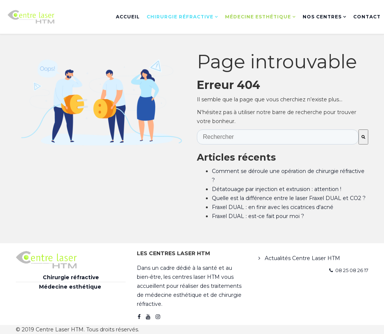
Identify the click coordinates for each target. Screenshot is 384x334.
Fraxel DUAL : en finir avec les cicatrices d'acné (272, 207)
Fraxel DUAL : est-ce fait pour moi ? (258, 216)
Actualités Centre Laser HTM (301, 258)
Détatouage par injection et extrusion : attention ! (276, 189)
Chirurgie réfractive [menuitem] (180, 17)
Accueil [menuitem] (128, 17)
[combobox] (277, 136)
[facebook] (139, 316)
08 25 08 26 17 (351, 270)
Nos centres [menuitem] (322, 17)
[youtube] (148, 316)
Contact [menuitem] (367, 17)
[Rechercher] (363, 136)
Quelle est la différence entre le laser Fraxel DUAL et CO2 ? (289, 198)
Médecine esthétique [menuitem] (258, 17)
